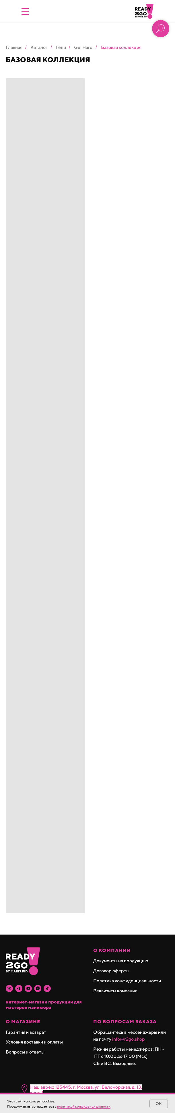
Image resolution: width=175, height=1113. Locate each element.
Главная (14, 47)
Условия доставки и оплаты (34, 1042)
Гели (61, 47)
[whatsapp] (37, 988)
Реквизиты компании (115, 990)
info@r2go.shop (128, 1039)
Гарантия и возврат (26, 1032)
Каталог (39, 47)
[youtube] (28, 988)
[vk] (9, 988)
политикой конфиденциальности (83, 1106)
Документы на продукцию (120, 960)
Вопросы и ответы (25, 1052)
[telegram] (18, 988)
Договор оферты (111, 970)
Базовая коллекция (121, 47)
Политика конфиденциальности (127, 980)
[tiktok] (47, 988)
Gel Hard (83, 47)
